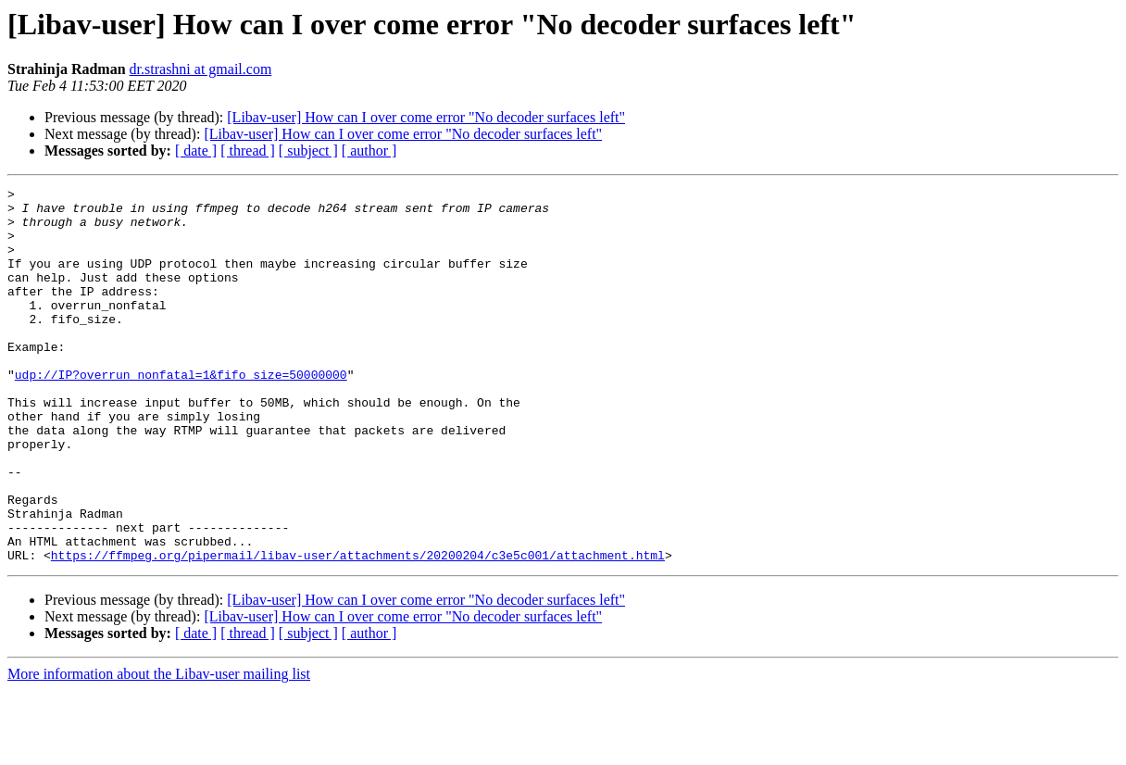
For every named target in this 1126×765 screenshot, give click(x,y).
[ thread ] (247, 150)
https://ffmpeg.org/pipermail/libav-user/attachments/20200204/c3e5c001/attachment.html (358, 629)
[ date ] (196, 150)
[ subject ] (308, 150)
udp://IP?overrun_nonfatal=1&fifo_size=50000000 (181, 413)
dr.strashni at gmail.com (201, 69)
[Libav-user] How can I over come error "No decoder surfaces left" (426, 117)
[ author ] (369, 150)
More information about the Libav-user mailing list (158, 749)
